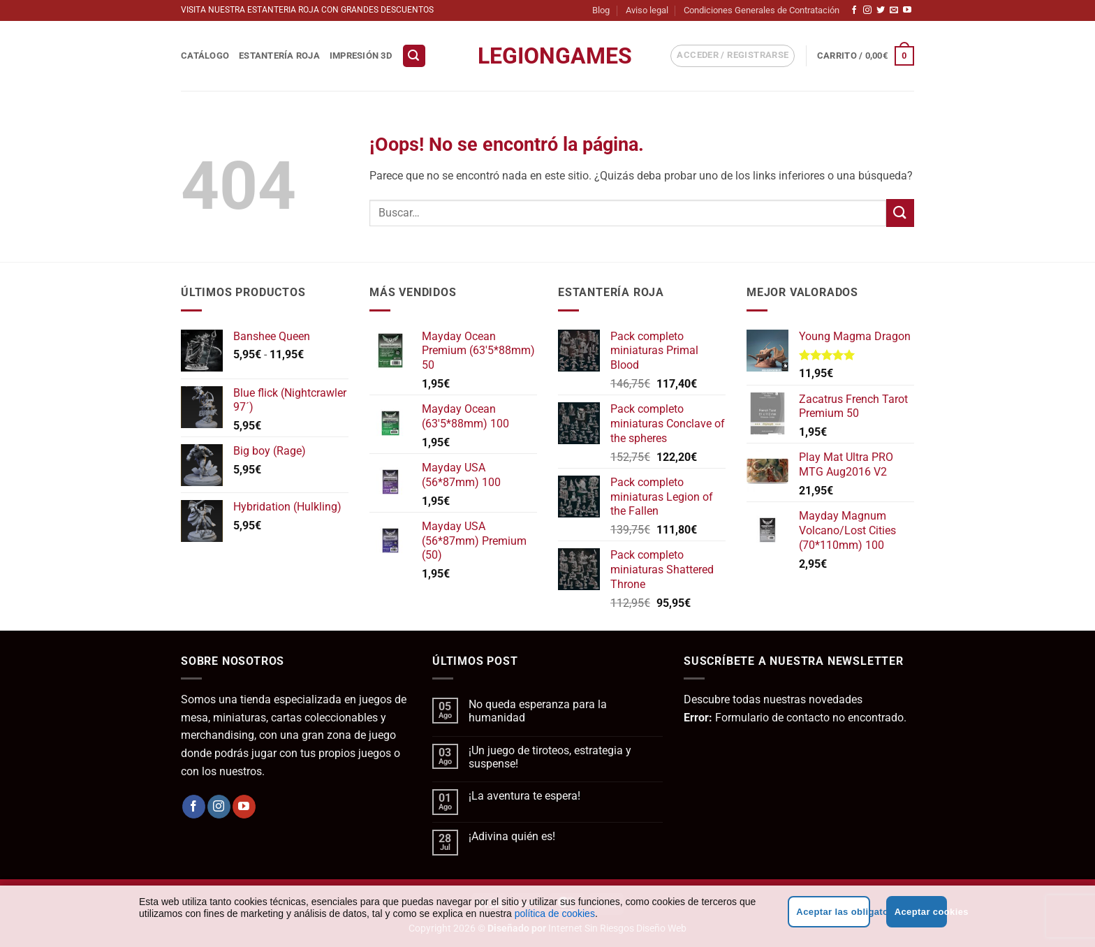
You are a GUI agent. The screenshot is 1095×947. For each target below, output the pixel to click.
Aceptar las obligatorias (832, 911)
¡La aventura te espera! (524, 795)
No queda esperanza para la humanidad (538, 711)
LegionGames (547, 56)
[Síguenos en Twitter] (880, 10)
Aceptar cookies (921, 911)
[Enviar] (900, 212)
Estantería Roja (279, 55)
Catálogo (205, 55)
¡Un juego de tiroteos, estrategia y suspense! (550, 757)
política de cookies (555, 913)
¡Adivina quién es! (512, 836)
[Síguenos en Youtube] (907, 10)
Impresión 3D (361, 55)
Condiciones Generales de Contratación (761, 10)
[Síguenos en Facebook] (854, 10)
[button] (414, 56)
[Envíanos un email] (894, 10)
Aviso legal (647, 10)
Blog (601, 10)
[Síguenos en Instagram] (867, 10)
